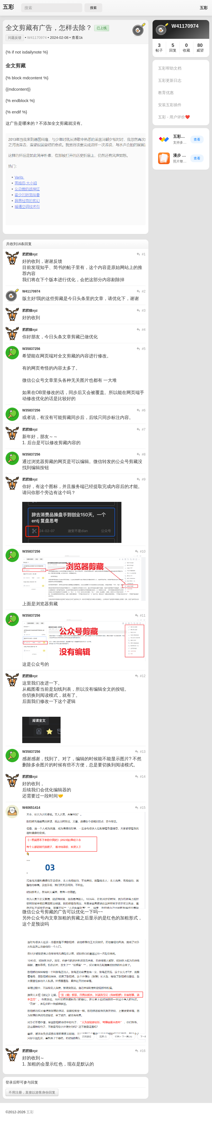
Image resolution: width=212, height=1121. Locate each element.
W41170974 (37, 37)
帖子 (159, 50)
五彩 (8, 7)
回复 (172, 50)
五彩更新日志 (169, 80)
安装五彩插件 (169, 105)
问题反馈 (14, 38)
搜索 (93, 8)
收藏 (186, 50)
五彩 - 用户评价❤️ (173, 117)
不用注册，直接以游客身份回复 (32, 1092)
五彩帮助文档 (169, 68)
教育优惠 (166, 92)
